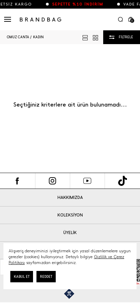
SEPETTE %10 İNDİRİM (80, 4)
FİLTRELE (126, 37)
